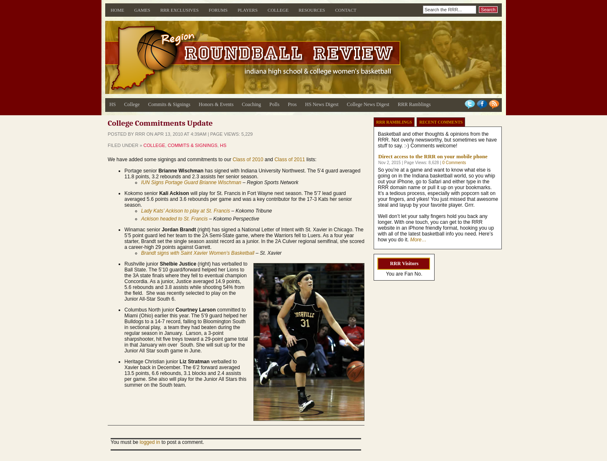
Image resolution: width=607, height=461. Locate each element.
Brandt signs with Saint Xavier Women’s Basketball (197, 253)
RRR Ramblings (414, 104)
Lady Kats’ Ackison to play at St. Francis (185, 211)
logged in (150, 442)
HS (112, 104)
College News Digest (368, 104)
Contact (346, 10)
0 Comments (454, 162)
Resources (311, 10)
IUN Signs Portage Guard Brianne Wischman (191, 182)
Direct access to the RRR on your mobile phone (433, 156)
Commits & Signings (169, 104)
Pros (292, 104)
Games (142, 10)
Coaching (251, 104)
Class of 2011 (289, 159)
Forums (218, 10)
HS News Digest (322, 104)
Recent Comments (441, 122)
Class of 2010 (248, 159)
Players (248, 10)
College (278, 10)
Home (117, 10)
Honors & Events (216, 104)
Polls (274, 104)
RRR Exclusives (179, 10)
